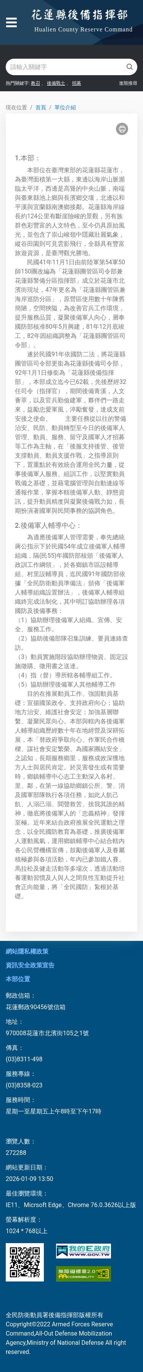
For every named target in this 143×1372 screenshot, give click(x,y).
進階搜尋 (128, 83)
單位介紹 (65, 107)
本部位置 (18, 979)
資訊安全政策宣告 (30, 965)
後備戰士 (56, 83)
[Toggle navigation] (11, 22)
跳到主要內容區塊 (30, 12)
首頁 (40, 107)
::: (8, 95)
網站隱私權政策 (27, 951)
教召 (35, 83)
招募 (76, 83)
